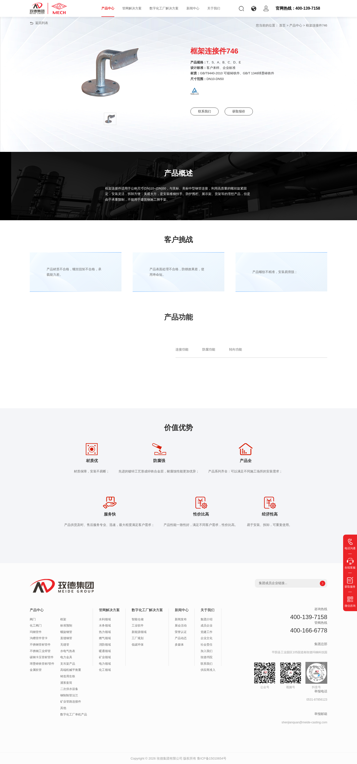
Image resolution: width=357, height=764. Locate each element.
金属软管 (36, 670)
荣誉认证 (181, 632)
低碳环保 (138, 644)
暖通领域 (105, 651)
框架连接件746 (316, 25)
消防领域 (105, 644)
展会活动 (181, 625)
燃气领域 (105, 638)
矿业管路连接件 (70, 701)
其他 (63, 708)
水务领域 (105, 625)
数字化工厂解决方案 (163, 8)
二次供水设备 (69, 689)
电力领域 (105, 663)
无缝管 (64, 644)
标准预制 (66, 625)
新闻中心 (192, 8)
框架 (63, 619)
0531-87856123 (316, 699)
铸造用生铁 (67, 676)
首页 (282, 25)
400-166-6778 (308, 630)
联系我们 (205, 111)
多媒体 (179, 644)
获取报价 (242, 111)
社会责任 (206, 644)
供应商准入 (208, 670)
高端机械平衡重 (70, 670)
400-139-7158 (308, 617)
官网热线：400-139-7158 (298, 8)
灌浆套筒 (66, 682)
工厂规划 (138, 638)
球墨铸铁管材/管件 (42, 663)
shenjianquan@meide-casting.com (304, 722)
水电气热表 (67, 651)
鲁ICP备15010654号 (212, 758)
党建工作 (206, 632)
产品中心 (107, 8)
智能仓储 (138, 619)
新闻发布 (181, 619)
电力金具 (66, 657)
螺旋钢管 (66, 632)
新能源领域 (139, 632)
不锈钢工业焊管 (40, 651)
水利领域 (105, 619)
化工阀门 (36, 625)
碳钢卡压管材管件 (42, 657)
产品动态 (181, 638)
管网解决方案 (132, 8)
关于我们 (213, 8)
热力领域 (105, 632)
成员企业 (206, 625)
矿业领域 (105, 657)
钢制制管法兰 (69, 695)
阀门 (33, 619)
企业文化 (206, 638)
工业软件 (138, 625)
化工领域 (105, 670)
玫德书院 (206, 657)
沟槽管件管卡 (39, 638)
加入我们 (206, 651)
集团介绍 (206, 619)
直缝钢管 (66, 638)
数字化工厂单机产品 (73, 714)
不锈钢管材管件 (40, 644)
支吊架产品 (67, 663)
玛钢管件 (36, 632)
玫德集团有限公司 (169, 758)
